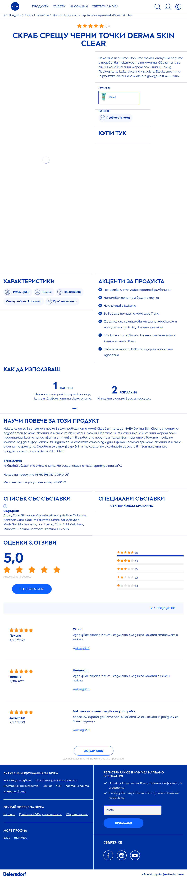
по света (14, 791)
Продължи (123, 823)
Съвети (59, 6)
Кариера (9, 814)
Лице (28, 15)
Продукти (40, 6)
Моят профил (15, 831)
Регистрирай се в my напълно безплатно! (134, 774)
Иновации (79, 6)
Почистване (42, 15)
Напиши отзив (31, 589)
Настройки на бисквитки (21, 785)
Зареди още (93, 750)
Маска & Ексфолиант (66, 15)
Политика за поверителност (56, 780)
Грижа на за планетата (40, 814)
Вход (6, 837)
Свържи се (113, 842)
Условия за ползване (17, 780)
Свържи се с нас (77, 814)
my (20, 837)
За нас (47, 785)
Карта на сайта (77, 785)
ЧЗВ (59, 785)
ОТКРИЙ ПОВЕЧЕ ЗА (23, 807)
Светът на (105, 6)
